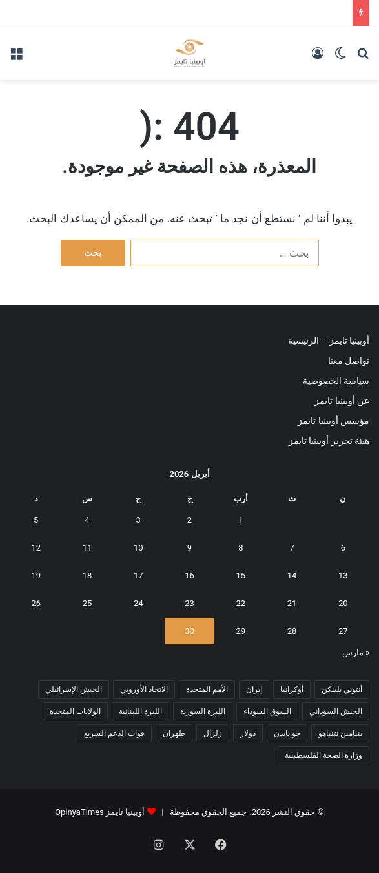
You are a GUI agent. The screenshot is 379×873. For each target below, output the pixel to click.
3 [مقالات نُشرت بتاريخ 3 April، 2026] (138, 520)
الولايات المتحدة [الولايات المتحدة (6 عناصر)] (75, 711)
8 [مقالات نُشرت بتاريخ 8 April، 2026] (240, 547)
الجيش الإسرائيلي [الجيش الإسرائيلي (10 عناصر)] (73, 689)
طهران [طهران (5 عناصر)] (174, 733)
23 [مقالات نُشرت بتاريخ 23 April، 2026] (189, 603)
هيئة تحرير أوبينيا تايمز (329, 441)
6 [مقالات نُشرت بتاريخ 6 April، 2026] (343, 547)
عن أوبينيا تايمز (341, 400)
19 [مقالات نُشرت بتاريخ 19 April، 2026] (36, 575)
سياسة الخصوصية (336, 380)
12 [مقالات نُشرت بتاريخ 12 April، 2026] (36, 547)
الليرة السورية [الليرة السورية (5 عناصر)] (202, 711)
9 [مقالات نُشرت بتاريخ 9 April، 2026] (189, 547)
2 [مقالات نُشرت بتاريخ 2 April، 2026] (189, 520)
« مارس (355, 652)
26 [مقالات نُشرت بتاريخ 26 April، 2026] (36, 603)
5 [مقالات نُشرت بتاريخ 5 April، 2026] (36, 520)
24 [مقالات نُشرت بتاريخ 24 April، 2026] (138, 603)
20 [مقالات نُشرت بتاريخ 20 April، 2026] (343, 603)
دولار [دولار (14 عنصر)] (248, 733)
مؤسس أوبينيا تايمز (333, 420)
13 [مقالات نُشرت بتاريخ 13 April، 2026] (343, 575)
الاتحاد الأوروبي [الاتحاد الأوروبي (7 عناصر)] (144, 689)
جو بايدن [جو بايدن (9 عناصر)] (287, 733)
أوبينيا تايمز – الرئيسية (328, 340)
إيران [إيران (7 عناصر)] (254, 689)
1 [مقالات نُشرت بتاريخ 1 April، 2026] (240, 520)
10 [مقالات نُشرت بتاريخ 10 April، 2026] (138, 547)
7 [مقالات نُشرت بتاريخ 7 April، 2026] (291, 547)
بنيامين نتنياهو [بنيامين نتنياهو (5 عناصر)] (340, 733)
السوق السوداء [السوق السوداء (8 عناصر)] (267, 711)
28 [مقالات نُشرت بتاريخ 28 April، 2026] (292, 631)
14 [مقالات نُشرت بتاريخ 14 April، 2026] (292, 575)
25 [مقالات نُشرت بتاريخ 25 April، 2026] (87, 603)
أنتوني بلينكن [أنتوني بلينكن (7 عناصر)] (342, 689)
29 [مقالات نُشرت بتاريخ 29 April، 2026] (240, 631)
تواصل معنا (348, 360)
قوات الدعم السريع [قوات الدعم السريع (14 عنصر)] (114, 733)
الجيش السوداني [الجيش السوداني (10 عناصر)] (335, 711)
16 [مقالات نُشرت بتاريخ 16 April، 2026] (189, 575)
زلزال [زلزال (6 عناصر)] (212, 733)
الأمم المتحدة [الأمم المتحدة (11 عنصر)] (207, 689)
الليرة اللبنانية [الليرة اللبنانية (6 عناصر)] (140, 711)
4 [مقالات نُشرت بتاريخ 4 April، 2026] (87, 520)
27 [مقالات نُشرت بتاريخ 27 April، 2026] (343, 631)
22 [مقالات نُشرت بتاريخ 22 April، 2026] (240, 603)
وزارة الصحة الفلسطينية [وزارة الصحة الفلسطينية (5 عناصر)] (323, 755)
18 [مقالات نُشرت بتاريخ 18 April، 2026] (87, 575)
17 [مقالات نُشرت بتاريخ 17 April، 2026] (138, 575)
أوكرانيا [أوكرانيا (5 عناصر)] (291, 689)
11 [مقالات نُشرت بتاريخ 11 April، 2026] (87, 547)
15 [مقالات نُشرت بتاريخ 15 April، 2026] (240, 575)
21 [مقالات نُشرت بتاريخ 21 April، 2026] (292, 603)
